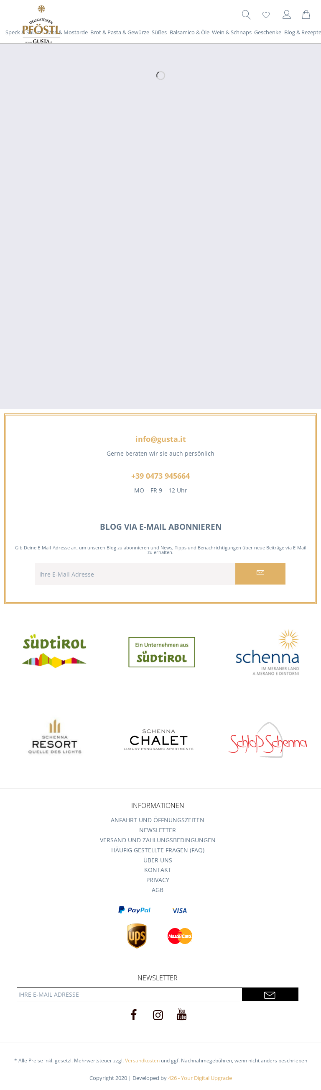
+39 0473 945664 (160, 476)
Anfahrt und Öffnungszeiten (157, 820)
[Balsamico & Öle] (189, 32)
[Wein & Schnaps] (232, 32)
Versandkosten (142, 1060)
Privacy (157, 880)
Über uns (157, 860)
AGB (157, 890)
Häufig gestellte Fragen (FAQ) (157, 850)
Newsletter (157, 830)
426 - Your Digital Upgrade (200, 1078)
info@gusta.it (160, 439)
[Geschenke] (268, 32)
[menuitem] (246, 14)
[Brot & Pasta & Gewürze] (119, 32)
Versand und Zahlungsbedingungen (158, 840)
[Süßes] (159, 32)
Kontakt (157, 870)
